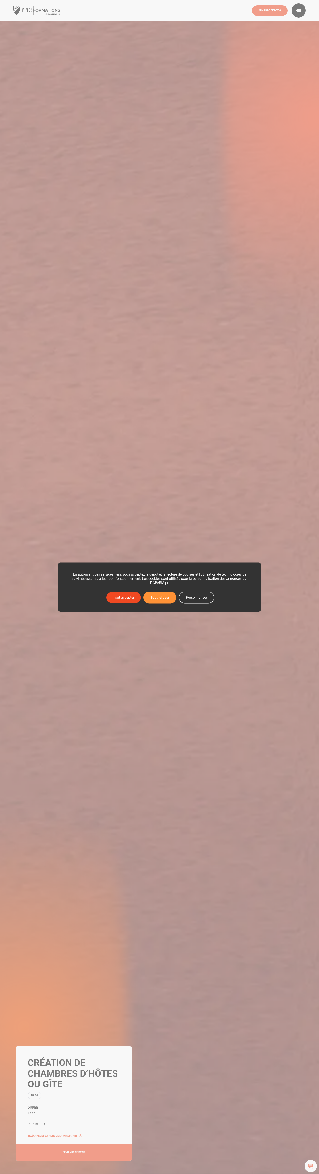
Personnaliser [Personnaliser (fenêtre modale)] (196, 597)
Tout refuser (159, 597)
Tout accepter (123, 597)
